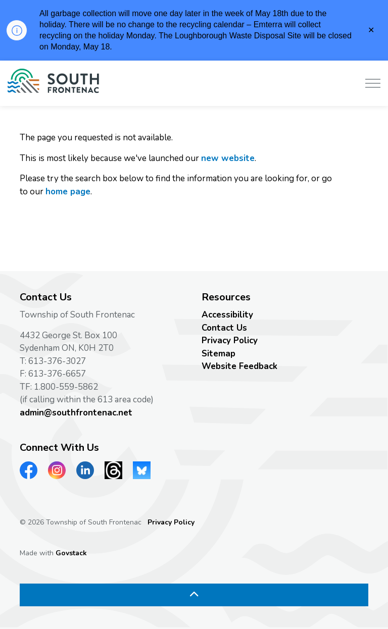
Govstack (71, 553)
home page (67, 191)
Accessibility (227, 315)
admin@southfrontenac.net (76, 412)
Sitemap (218, 353)
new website (228, 158)
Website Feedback (239, 366)
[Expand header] (373, 83)
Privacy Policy (230, 340)
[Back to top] (194, 595)
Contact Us (224, 328)
